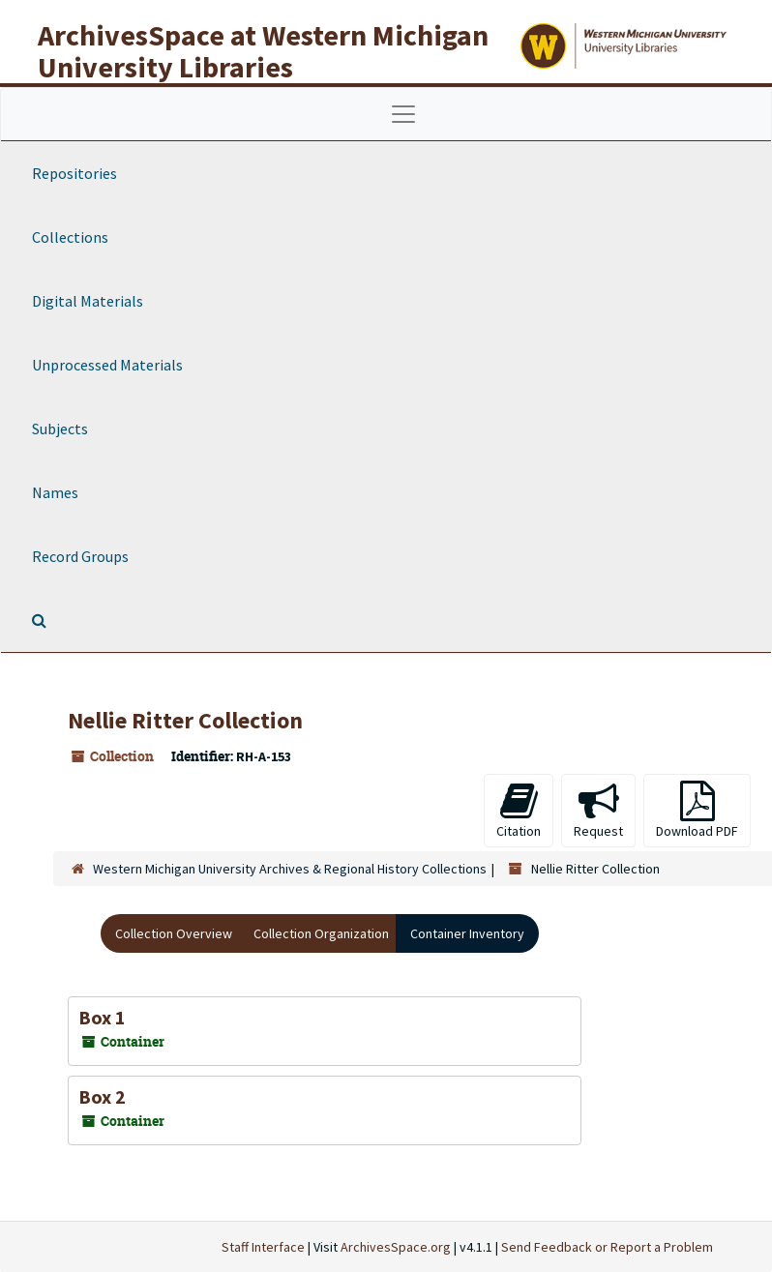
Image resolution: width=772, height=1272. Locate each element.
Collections (70, 237)
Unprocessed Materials (107, 364)
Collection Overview (173, 933)
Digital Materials (87, 301)
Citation (518, 810)
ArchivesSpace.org (396, 1247)
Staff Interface (263, 1247)
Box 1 (102, 1017)
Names (55, 492)
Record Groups (80, 556)
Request (598, 810)
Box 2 (102, 1096)
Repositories (74, 173)
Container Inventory (467, 933)
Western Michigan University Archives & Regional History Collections (290, 868)
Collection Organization (321, 933)
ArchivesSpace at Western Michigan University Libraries (263, 50)
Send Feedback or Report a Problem (607, 1247)
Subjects (60, 428)
